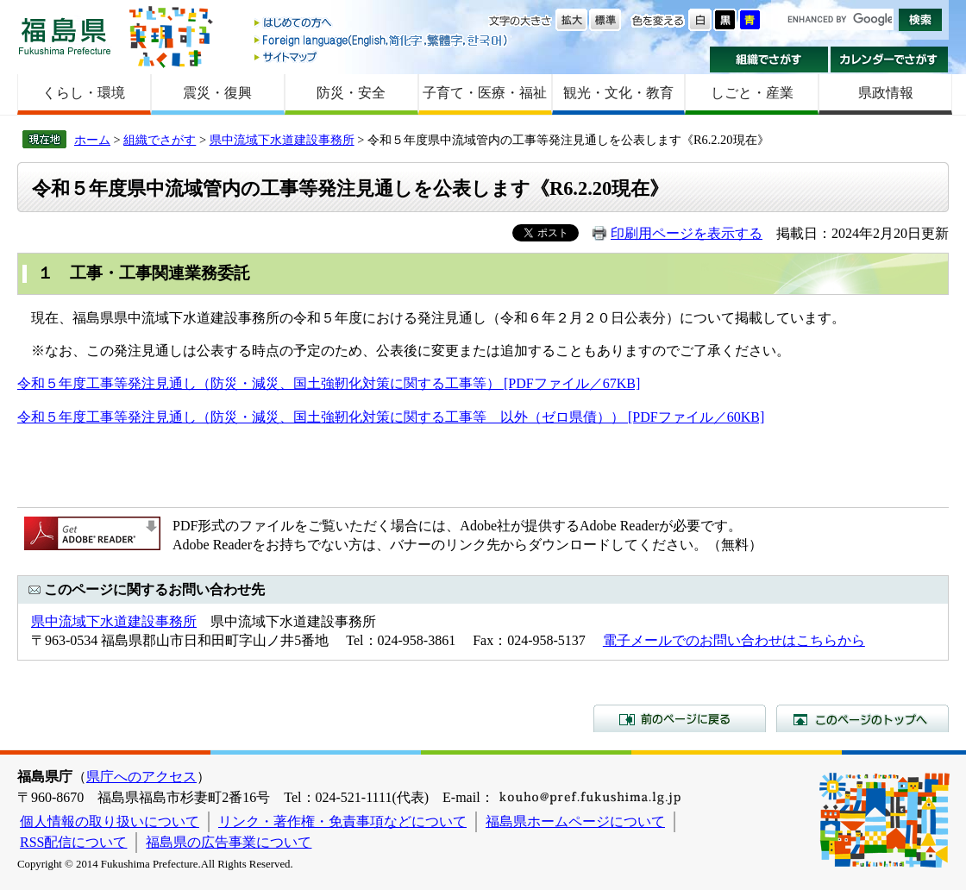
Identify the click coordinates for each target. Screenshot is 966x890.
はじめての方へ (382, 24)
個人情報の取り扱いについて (109, 821)
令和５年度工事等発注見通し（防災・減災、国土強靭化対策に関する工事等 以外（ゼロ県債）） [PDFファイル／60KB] (390, 417)
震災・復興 (217, 92)
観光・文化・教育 (618, 92)
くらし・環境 (83, 92)
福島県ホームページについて (575, 821)
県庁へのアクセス (141, 776)
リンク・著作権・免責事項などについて (342, 821)
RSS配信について (73, 842)
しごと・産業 (752, 92)
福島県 (64, 36)
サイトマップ (382, 56)
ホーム (92, 140)
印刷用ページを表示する (686, 233)
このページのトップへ (862, 718)
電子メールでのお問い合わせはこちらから (734, 640)
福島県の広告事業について (228, 842)
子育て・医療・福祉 (485, 92)
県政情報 (885, 92)
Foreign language (382, 40)
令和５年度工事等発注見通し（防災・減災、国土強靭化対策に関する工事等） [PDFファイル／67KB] (328, 383)
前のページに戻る (679, 718)
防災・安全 (351, 92)
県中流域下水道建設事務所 (282, 140)
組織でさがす (769, 59)
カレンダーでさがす (890, 59)
